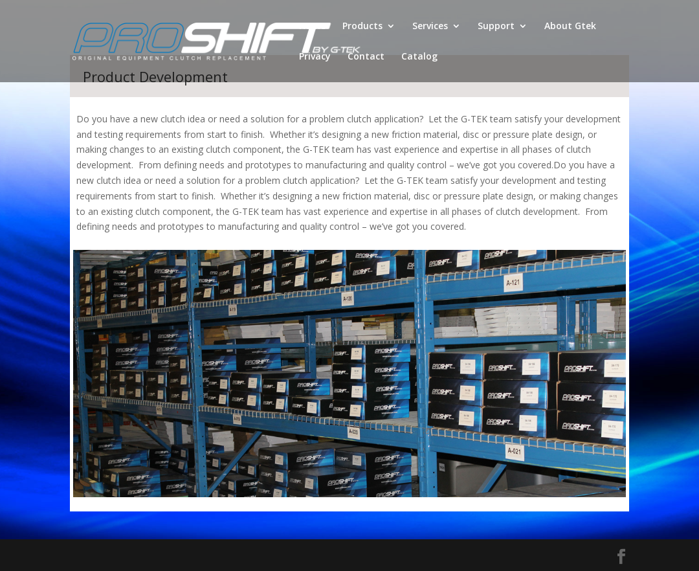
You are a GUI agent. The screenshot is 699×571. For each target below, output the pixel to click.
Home (312, 26)
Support (496, 26)
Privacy (315, 57)
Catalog (419, 57)
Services (430, 26)
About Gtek (570, 26)
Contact (366, 57)
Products (362, 26)
